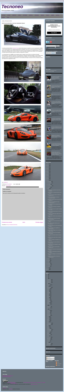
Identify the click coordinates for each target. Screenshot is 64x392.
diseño (9, 185)
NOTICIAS (57, 15)
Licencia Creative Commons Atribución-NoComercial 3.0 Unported (34, 382)
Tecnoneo (12, 6)
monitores (48, 315)
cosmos (48, 293)
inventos (48, 310)
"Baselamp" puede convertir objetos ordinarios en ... (54, 247)
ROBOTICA (14, 15)
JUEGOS (3, 17)
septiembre (50, 185)
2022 (48, 169)
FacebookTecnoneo (51, 39)
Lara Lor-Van (59, 363)
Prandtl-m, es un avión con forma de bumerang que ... (54, 257)
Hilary (58, 362)
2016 (48, 178)
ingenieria (48, 307)
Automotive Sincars (15, 48)
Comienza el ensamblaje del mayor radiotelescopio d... (53, 202)
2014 (48, 268)
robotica (48, 328)
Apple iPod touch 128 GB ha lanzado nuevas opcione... (54, 219)
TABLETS (47, 15)
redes (48, 325)
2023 (48, 168)
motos (48, 316)
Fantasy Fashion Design (50, 71)
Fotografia (48, 301)
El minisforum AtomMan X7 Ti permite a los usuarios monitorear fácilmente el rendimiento (56, 78)
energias (48, 300)
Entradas (48, 357)
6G (47, 277)
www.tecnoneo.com (14, 383)
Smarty (8, 17)
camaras (48, 288)
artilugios (48, 284)
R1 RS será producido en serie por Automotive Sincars (53, 197)
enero (49, 266)
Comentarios (49, 359)
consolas (48, 292)
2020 (48, 172)
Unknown (58, 365)
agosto (49, 187)
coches (7, 185)
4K (47, 274)
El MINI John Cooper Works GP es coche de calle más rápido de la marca (56, 111)
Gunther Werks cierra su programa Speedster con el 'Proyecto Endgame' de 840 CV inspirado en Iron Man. (56, 153)
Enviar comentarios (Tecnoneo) (12, 224)
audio (48, 286)
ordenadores (49, 323)
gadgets (48, 302)
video (48, 342)
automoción (49, 287)
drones (48, 297)
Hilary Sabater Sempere (11, 382)
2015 (48, 180)
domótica (48, 296)
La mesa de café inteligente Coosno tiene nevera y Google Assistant (56, 102)
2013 (48, 269)
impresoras (48, 306)
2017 (48, 177)
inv (47, 309)
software (48, 332)
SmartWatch (49, 330)
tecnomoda (48, 337)
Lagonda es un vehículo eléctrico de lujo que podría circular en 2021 (55, 136)
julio (48, 188)
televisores (48, 338)
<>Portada (4, 388)
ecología (48, 298)
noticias (48, 320)
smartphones (49, 329)
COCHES (8, 15)
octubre (49, 184)
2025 (48, 165)
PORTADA (3, 15)
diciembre (49, 181)
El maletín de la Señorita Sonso (51, 70)
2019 (48, 174)
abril (48, 261)
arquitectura (49, 282)
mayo (49, 260)
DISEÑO (52, 15)
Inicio (24, 222)
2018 (48, 175)
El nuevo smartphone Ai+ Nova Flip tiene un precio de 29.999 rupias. (56, 127)
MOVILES (42, 15)
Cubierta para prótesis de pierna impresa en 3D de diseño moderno (56, 86)
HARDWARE (37, 15)
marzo (49, 263)
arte (47, 283)
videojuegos (49, 343)
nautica (48, 319)
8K (47, 278)
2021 (48, 171)
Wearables (48, 344)
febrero (49, 264)
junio (48, 258)
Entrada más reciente (7, 222)
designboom (6, 182)
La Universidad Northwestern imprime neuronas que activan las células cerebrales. (56, 144)
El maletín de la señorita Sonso (8, 375)
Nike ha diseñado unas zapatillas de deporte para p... (54, 228)
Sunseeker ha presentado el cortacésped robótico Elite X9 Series (56, 119)
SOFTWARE (25, 15)
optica (48, 321)
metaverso (48, 314)
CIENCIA (19, 15)
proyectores (49, 324)
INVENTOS (31, 15)
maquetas (48, 311)
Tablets (48, 333)
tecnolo (48, 335)
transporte (48, 339)
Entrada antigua (39, 222)
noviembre (49, 182)
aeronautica (49, 279)
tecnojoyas (48, 334)
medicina (48, 312)
